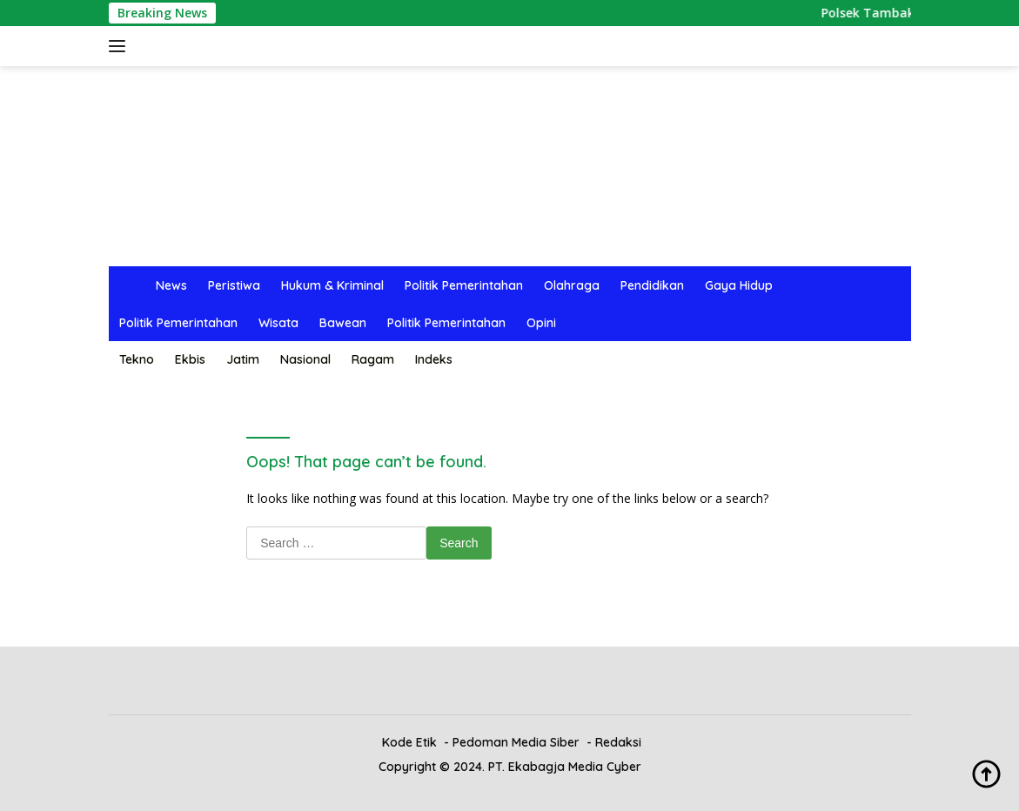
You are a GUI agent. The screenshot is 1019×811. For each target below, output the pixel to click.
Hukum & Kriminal (332, 285)
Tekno (136, 359)
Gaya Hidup (739, 285)
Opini (541, 323)
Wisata (278, 323)
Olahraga (572, 285)
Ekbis (190, 359)
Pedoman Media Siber (516, 742)
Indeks (434, 359)
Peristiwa (234, 285)
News (171, 285)
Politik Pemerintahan (464, 285)
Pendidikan (652, 285)
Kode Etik (409, 742)
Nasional (305, 359)
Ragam (373, 359)
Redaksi (618, 742)
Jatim (242, 359)
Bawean (342, 323)
